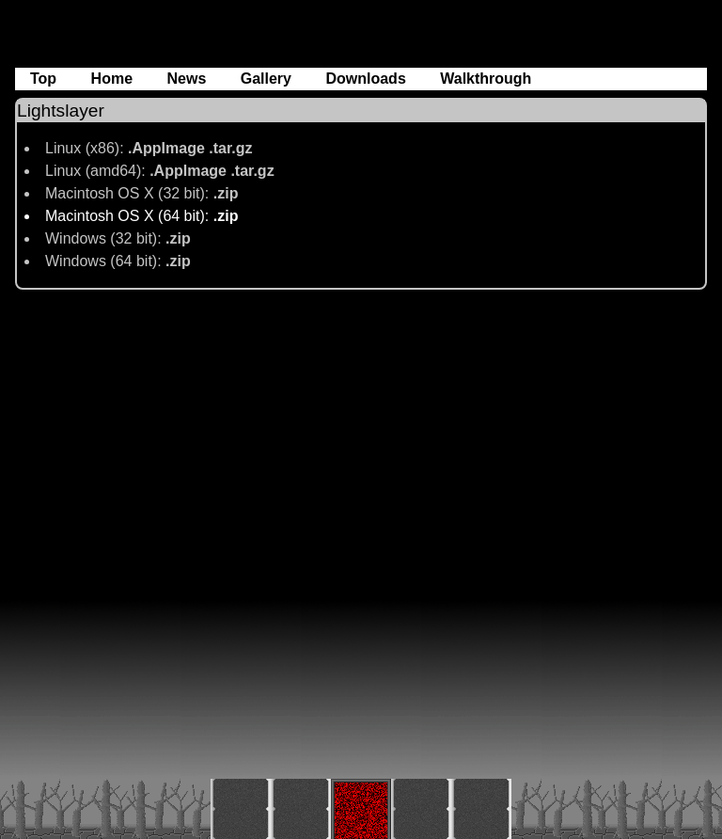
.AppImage (168, 148)
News (188, 79)
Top (45, 79)
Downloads (367, 79)
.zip (226, 193)
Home (114, 79)
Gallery (268, 79)
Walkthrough (485, 79)
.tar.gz (230, 148)
